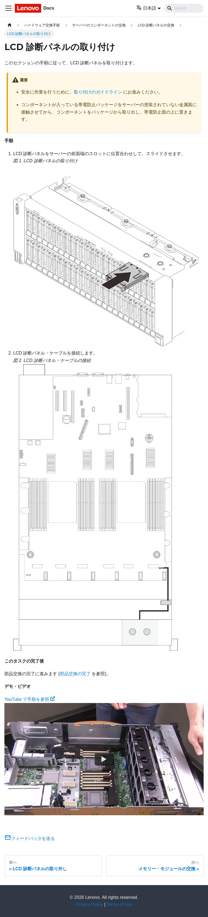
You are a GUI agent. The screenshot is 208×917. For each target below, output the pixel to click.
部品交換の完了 (75, 673)
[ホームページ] (9, 25)
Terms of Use (119, 904)
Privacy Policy (89, 904)
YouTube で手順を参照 (29, 699)
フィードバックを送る (29, 838)
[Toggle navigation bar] (8, 8)
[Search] (184, 8)
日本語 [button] (146, 8)
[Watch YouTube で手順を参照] (104, 759)
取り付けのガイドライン (98, 92)
